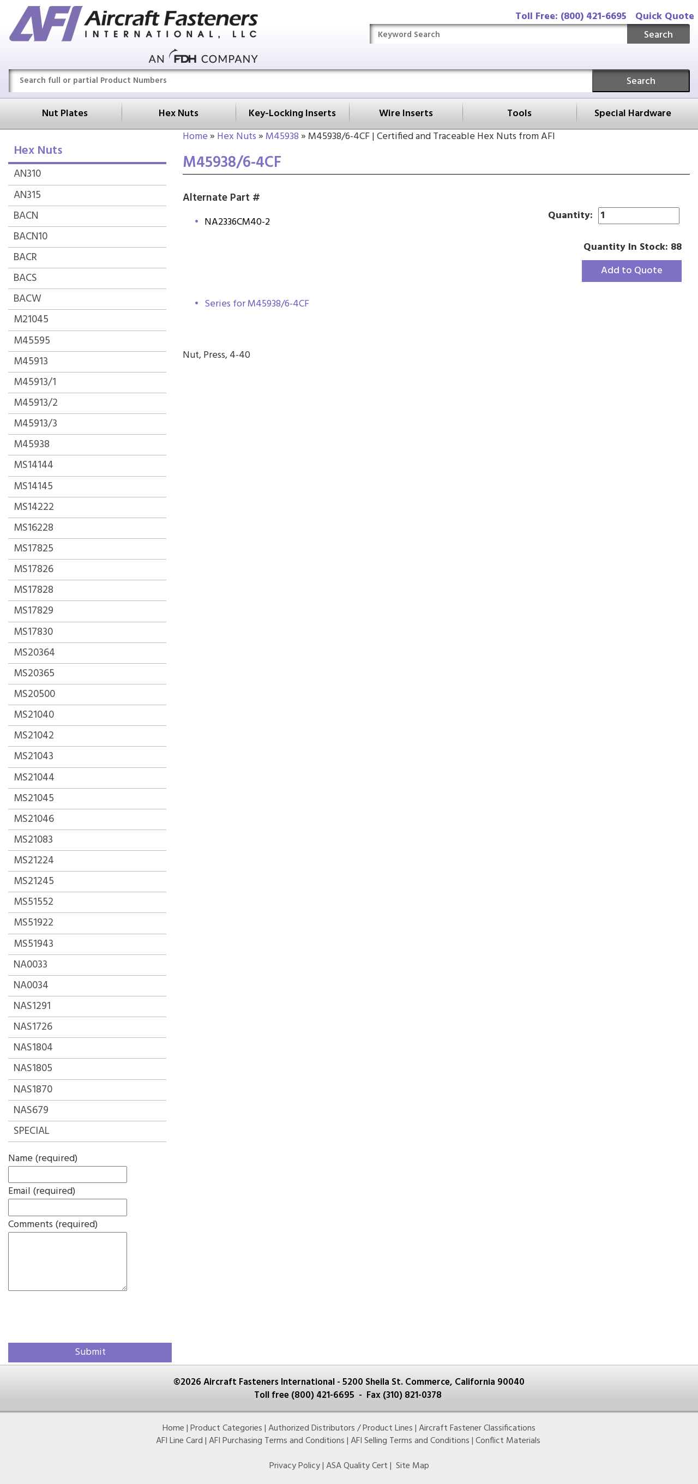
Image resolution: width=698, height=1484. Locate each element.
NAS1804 (33, 1048)
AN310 (27, 174)
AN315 (27, 195)
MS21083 (33, 840)
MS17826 (33, 569)
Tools (519, 114)
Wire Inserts (406, 114)
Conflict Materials (508, 1441)
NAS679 (31, 1110)
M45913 (31, 361)
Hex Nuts (178, 114)
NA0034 (31, 985)
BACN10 (30, 237)
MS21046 (34, 819)
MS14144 (33, 465)
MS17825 (33, 548)
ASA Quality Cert (357, 1466)
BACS (25, 278)
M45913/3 (35, 424)
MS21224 (34, 860)
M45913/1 (35, 382)
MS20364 (34, 653)
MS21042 (34, 736)
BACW (27, 299)
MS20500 (34, 694)
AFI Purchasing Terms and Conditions (277, 1441)
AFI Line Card (179, 1441)
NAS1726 (33, 1027)
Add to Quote (632, 271)
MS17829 (33, 611)
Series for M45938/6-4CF (256, 304)
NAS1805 (33, 1068)
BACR (25, 257)
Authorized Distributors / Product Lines (340, 1428)
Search (658, 35)
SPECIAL (32, 1131)
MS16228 (33, 528)
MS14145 (33, 486)
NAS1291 (32, 1006)
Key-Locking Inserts (292, 114)
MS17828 (33, 590)
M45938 (282, 137)
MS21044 (34, 778)
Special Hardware (632, 114)
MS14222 (34, 507)
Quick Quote (664, 17)
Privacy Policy (294, 1466)
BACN (26, 216)
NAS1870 (33, 1090)
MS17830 (33, 632)
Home (195, 137)
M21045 (31, 319)
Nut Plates (65, 114)
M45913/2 (36, 403)
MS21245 (34, 881)
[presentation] (72, 1315)
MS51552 (33, 902)
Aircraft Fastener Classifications (477, 1428)
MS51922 (33, 923)
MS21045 (34, 798)
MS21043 (33, 756)
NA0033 (30, 965)
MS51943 (33, 944)
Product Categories (226, 1428)
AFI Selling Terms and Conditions (410, 1441)
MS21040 (34, 715)
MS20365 (34, 673)
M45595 (32, 341)
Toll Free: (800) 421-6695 (571, 17)
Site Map (412, 1466)
